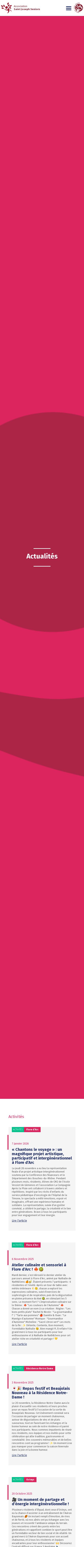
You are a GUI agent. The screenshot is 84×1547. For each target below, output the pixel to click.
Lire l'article (19, 1220)
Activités (18, 1129)
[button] (69, 8)
